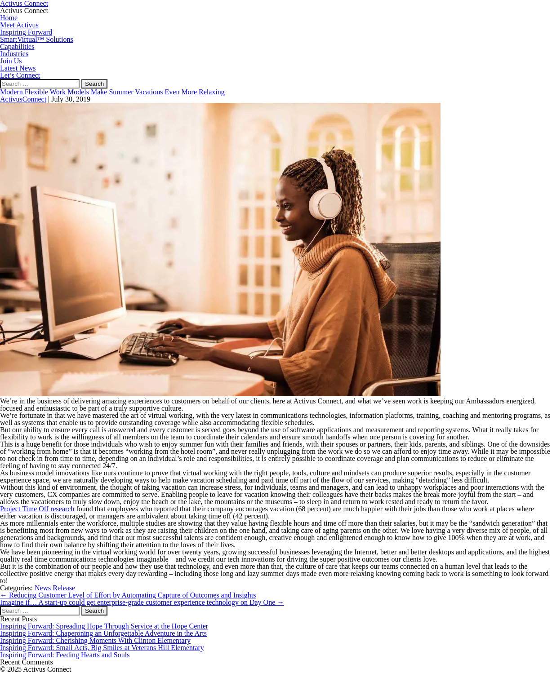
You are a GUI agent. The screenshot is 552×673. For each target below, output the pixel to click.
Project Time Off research (37, 509)
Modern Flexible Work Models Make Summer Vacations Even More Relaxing (112, 92)
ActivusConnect (23, 99)
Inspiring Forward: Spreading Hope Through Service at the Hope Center (104, 626)
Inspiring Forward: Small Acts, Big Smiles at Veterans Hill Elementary (102, 647)
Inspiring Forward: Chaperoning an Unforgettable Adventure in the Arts (103, 633)
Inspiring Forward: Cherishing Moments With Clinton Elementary (95, 640)
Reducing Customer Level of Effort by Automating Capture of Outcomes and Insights (128, 595)
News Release (55, 588)
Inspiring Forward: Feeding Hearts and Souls (64, 655)
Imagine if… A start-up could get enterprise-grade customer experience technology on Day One (142, 602)
